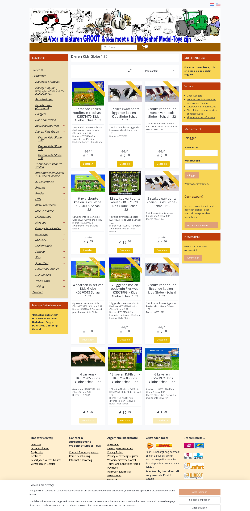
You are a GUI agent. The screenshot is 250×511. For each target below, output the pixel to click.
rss (123, 504)
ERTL (50, 199)
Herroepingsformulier (119, 471)
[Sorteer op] (150, 71)
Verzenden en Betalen (43, 463)
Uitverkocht (88, 339)
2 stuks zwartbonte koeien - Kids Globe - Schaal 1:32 (162, 202)
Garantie (112, 479)
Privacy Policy (115, 452)
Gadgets (50, 114)
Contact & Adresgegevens (83, 452)
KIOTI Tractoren (45, 205)
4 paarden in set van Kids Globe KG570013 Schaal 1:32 (88, 290)
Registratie (37, 452)
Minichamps (43, 217)
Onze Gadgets (194, 95)
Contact (37, 292)
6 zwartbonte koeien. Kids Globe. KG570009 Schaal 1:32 (88, 204)
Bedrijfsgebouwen (50, 126)
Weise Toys (50, 281)
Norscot (50, 222)
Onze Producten (40, 448)
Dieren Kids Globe (50, 131)
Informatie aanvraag (80, 460)
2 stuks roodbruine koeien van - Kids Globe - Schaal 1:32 (162, 112)
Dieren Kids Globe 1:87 (49, 139)
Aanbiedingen (44, 99)
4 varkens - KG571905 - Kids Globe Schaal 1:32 (88, 378)
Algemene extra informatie (201, 117)
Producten (48, 76)
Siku (50, 257)
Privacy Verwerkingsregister (122, 456)
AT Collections (44, 182)
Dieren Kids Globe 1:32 (49, 156)
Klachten (112, 483)
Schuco (50, 252)
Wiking (50, 286)
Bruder (50, 193)
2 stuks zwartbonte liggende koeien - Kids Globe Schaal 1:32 (125, 114)
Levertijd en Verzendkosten (46, 460)
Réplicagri (50, 234)
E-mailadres (191, 147)
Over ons (36, 444)
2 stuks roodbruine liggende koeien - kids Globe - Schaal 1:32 (162, 290)
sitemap (116, 504)
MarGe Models (44, 211)
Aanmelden (193, 257)
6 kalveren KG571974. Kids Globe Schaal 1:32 (162, 378)
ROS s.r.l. (50, 240)
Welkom (37, 70)
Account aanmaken (197, 225)
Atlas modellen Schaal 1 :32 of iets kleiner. (49, 174)
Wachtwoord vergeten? (197, 183)
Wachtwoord (192, 160)
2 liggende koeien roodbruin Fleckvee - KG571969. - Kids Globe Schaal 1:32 (125, 290)
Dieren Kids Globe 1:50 (49, 147)
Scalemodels (43, 246)
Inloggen (191, 175)
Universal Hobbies (50, 269)
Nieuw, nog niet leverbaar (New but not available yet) (50, 90)
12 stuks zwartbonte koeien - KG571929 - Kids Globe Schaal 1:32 (125, 204)
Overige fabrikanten (48, 228)
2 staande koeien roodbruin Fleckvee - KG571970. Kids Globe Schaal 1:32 (88, 114)
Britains (50, 187)
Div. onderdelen (45, 120)
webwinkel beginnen (136, 504)
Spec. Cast (50, 263)
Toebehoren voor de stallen (48, 165)
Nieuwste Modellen (47, 82)
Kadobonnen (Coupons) (43, 106)
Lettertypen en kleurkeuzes (201, 106)
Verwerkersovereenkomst (121, 460)
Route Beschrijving (79, 456)
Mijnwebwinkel (167, 504)
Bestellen (88, 163)
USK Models (43, 275)
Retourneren (114, 475)
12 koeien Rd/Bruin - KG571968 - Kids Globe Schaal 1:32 (125, 378)
